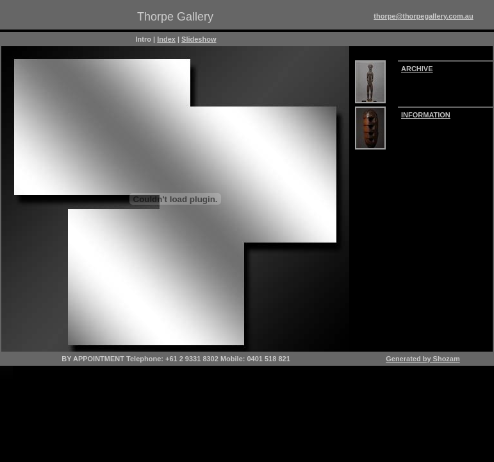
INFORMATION (425, 115)
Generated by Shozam (423, 359)
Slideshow (198, 39)
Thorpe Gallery (175, 16)
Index (166, 39)
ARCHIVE (417, 69)
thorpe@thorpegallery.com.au (423, 16)
